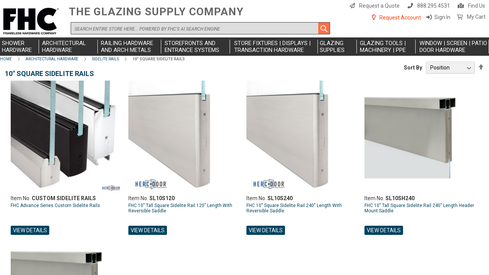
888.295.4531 (433, 6)
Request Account (400, 18)
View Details (30, 230)
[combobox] (200, 28)
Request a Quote (379, 6)
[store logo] (32, 21)
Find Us (476, 6)
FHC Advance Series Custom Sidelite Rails (55, 205)
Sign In (442, 17)
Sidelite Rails (105, 59)
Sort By (413, 68)
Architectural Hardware (52, 59)
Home (6, 59)
